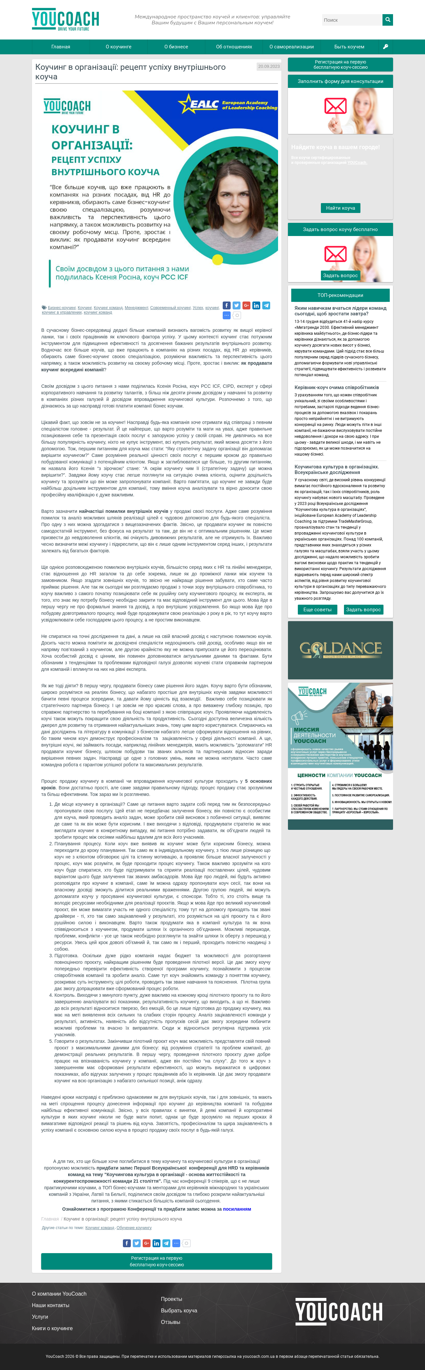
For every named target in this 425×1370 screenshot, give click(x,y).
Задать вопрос (340, 275)
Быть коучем (349, 47)
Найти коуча (340, 208)
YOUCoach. (357, 162)
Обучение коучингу (134, 1227)
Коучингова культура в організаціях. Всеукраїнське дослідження (337, 469)
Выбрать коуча (179, 1310)
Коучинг (85, 307)
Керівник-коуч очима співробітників (337, 387)
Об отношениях (234, 47)
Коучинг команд (108, 307)
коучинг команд (98, 312)
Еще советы (317, 610)
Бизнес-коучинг (62, 307)
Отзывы (171, 1322)
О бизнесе (176, 47)
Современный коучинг (170, 307)
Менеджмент (136, 307)
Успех (198, 307)
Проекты (171, 1299)
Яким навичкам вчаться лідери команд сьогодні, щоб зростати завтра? (340, 311)
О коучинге (118, 47)
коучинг (211, 307)
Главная (60, 47)
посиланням (237, 1209)
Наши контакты (51, 1305)
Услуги (40, 1317)
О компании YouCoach (59, 1294)
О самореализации (291, 47)
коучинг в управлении (62, 312)
